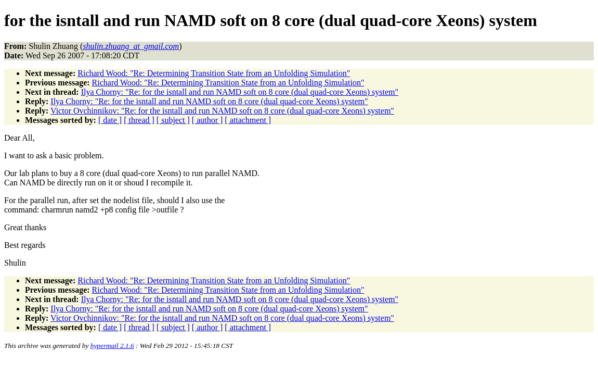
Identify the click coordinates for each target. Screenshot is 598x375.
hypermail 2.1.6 (112, 345)
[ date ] (110, 120)
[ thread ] (139, 120)
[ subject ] (173, 120)
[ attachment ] (248, 120)
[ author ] (207, 120)
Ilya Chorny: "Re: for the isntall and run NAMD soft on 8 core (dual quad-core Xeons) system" (239, 92)
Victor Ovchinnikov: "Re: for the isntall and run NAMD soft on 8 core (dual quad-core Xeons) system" (222, 110)
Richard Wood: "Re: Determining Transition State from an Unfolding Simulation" (213, 73)
